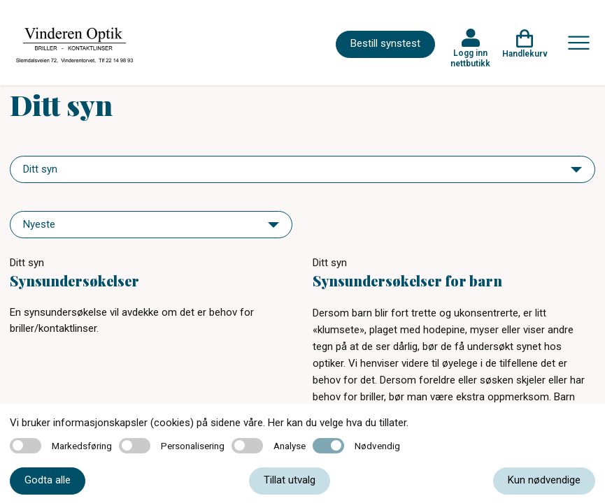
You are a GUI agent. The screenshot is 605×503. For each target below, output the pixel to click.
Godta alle (47, 480)
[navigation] (302, 169)
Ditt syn (27, 262)
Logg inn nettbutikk (470, 58)
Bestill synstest (385, 43)
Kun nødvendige (544, 480)
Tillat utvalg (289, 480)
